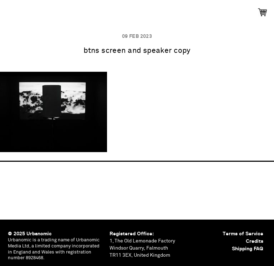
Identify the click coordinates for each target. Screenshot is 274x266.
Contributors (209, 10)
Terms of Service (243, 233)
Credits (254, 241)
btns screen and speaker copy (137, 51)
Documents (159, 10)
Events (76, 10)
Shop (251, 10)
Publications (33, 10)
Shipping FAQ (247, 248)
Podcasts (115, 10)
